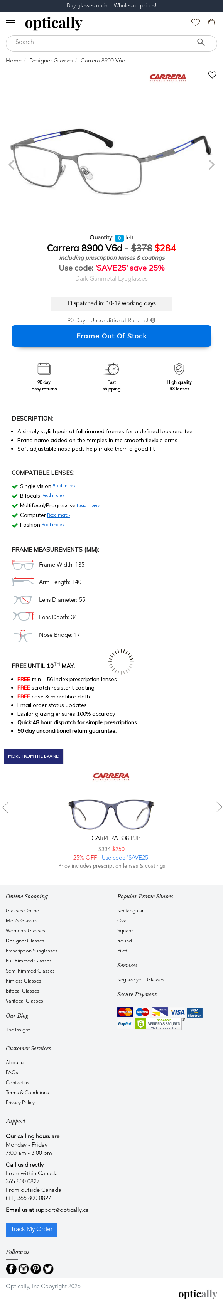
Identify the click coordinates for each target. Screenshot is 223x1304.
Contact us (17, 1082)
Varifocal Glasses (24, 1001)
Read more (63, 486)
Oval (122, 921)
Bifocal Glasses (22, 991)
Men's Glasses (22, 921)
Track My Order (31, 1230)
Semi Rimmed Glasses (30, 971)
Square (125, 931)
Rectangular (130, 911)
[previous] (12, 164)
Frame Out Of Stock (111, 335)
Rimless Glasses (23, 981)
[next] (210, 164)
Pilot (122, 951)
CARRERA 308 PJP (115, 839)
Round (124, 941)
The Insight (18, 1030)
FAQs (12, 1072)
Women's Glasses (25, 931)
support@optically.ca (62, 1210)
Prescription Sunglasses (31, 951)
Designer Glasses (51, 61)
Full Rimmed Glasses (29, 961)
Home (14, 61)
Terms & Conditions (27, 1092)
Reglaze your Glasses (140, 980)
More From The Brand (33, 756)
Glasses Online (22, 911)
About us (16, 1062)
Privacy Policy (20, 1102)
